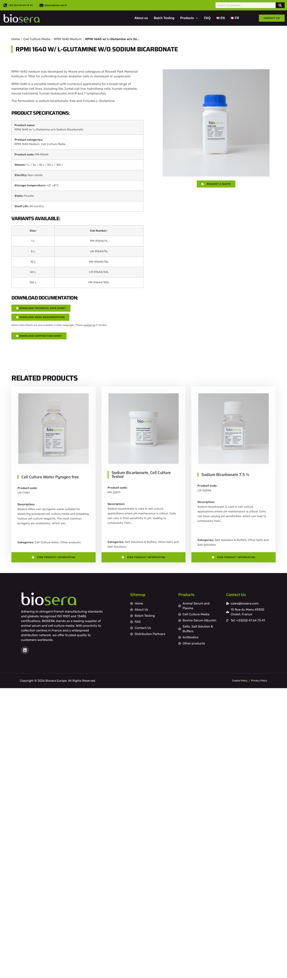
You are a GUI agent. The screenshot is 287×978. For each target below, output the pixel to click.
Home (15, 39)
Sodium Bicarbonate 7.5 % (225, 474)
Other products (70, 542)
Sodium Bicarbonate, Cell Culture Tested (141, 474)
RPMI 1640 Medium (68, 39)
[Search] (280, 5)
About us (141, 18)
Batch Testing (164, 18)
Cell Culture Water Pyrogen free (50, 477)
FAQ (207, 18)
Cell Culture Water (47, 542)
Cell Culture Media (36, 39)
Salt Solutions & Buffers (140, 542)
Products (189, 18)
